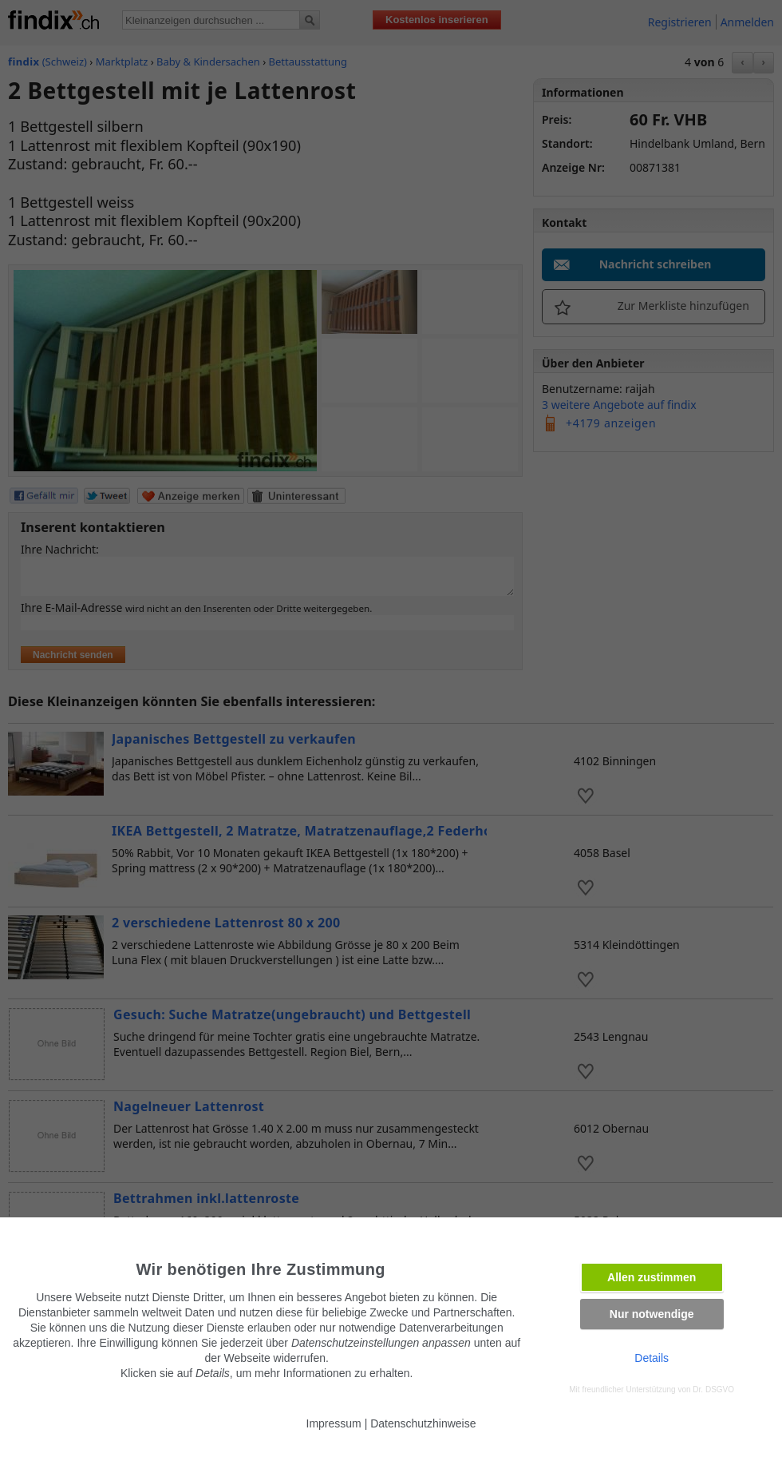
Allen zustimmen (651, 1277)
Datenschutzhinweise (423, 1423)
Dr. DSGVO (713, 1389)
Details (651, 1358)
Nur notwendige (652, 1314)
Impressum (333, 1423)
